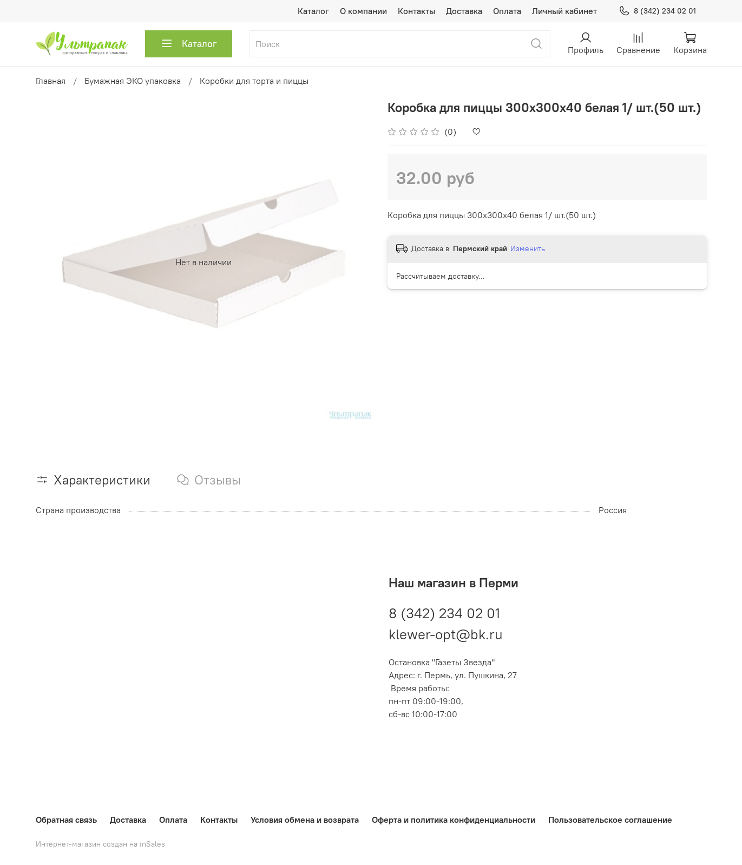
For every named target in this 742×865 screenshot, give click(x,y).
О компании (363, 10)
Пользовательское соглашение (610, 819)
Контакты (416, 10)
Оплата (507, 10)
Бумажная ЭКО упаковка (132, 80)
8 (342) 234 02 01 (657, 11)
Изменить (527, 248)
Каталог (313, 10)
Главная (50, 80)
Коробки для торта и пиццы (254, 80)
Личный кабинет (564, 10)
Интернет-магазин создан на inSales (100, 844)
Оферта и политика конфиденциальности (453, 819)
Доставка (464, 10)
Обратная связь (66, 819)
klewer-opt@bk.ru (446, 634)
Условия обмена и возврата (305, 819)
